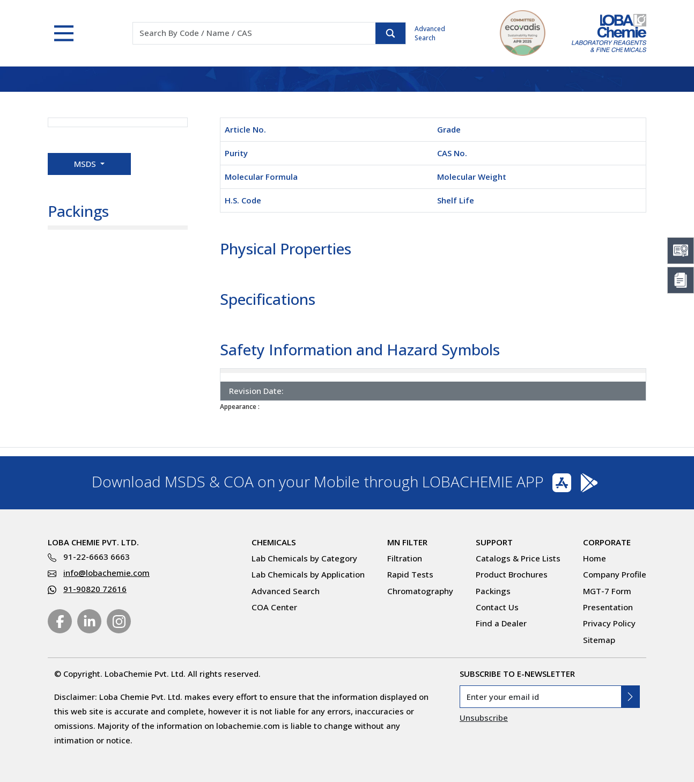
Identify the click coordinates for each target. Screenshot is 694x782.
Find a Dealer (501, 623)
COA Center (274, 607)
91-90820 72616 (95, 588)
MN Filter (407, 542)
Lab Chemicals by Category (304, 558)
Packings (493, 591)
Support (494, 542)
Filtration (404, 558)
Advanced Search (430, 33)
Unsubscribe (484, 717)
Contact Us (497, 607)
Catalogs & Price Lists (518, 558)
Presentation (608, 607)
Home (594, 558)
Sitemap (599, 639)
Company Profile (614, 574)
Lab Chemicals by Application (308, 574)
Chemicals (274, 542)
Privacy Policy (609, 623)
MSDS (86, 163)
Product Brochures (512, 574)
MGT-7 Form (607, 591)
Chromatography (420, 591)
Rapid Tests (410, 574)
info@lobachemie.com (106, 572)
